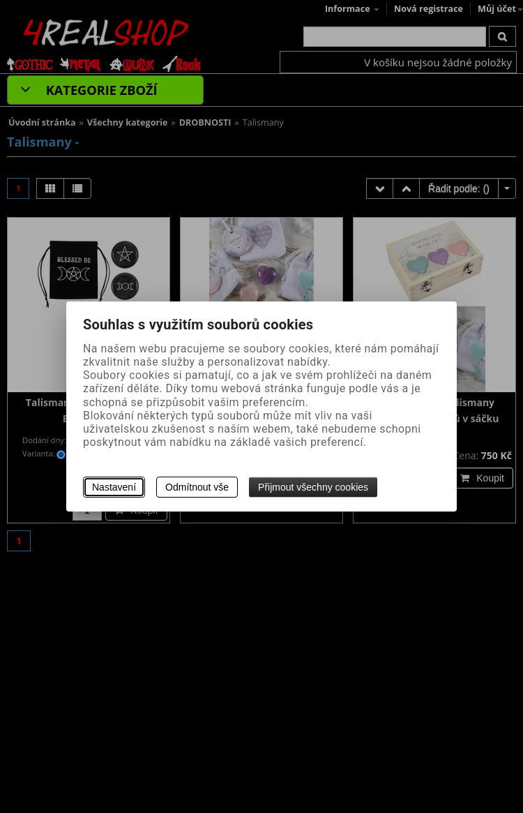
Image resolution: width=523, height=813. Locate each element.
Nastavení (114, 487)
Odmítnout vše (197, 487)
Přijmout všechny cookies (313, 487)
